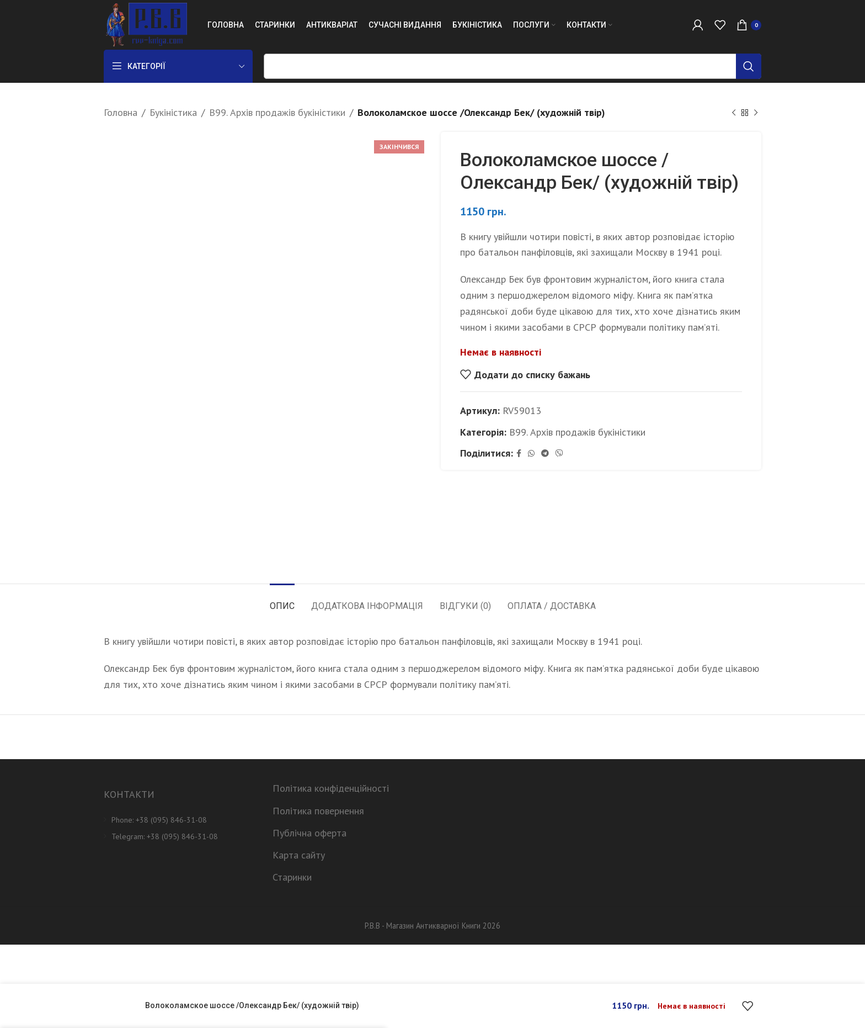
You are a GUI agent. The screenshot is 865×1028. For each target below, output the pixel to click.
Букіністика (173, 112)
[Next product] (755, 112)
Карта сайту (299, 855)
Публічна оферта (309, 832)
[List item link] (180, 820)
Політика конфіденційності (331, 788)
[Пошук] (512, 66)
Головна (120, 112)
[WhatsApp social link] (531, 453)
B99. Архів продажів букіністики (277, 112)
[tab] (282, 600)
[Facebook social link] (519, 453)
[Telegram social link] (545, 453)
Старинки (292, 877)
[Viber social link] (559, 453)
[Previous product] (733, 112)
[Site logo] (145, 24)
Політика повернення (318, 810)
